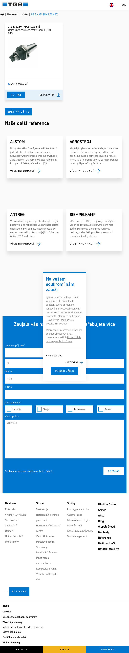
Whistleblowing (11, 642)
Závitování (11, 525)
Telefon (9, 371)
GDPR (6, 606)
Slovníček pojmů (12, 632)
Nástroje (19, 409)
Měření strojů (74, 525)
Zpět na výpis (18, 111)
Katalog (22, 649)
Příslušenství (12, 541)
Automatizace (74, 515)
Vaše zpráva (12, 416)
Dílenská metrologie (78, 520)
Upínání (9, 531)
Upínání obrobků (14, 536)
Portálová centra (45, 541)
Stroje (49, 409)
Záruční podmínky (12, 622)
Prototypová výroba (78, 509)
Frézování (10, 509)
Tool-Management (77, 536)
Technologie (80, 409)
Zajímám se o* (13, 402)
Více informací (22, 171)
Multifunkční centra (46, 552)
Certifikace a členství (14, 637)
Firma (8, 387)
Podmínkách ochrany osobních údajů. (63, 339)
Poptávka (19, 591)
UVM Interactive (35, 627)
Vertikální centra (45, 536)
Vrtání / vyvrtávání (15, 515)
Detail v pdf (47, 95)
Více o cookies (54, 355)
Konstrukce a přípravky (80, 531)
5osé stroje (42, 509)
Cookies (7, 611)
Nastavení (71, 362)
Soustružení (11, 520)
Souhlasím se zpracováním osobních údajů (28, 471)
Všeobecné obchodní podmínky (20, 617)
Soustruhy (41, 547)
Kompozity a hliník (46, 568)
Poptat (16, 95)
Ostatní (110, 409)
